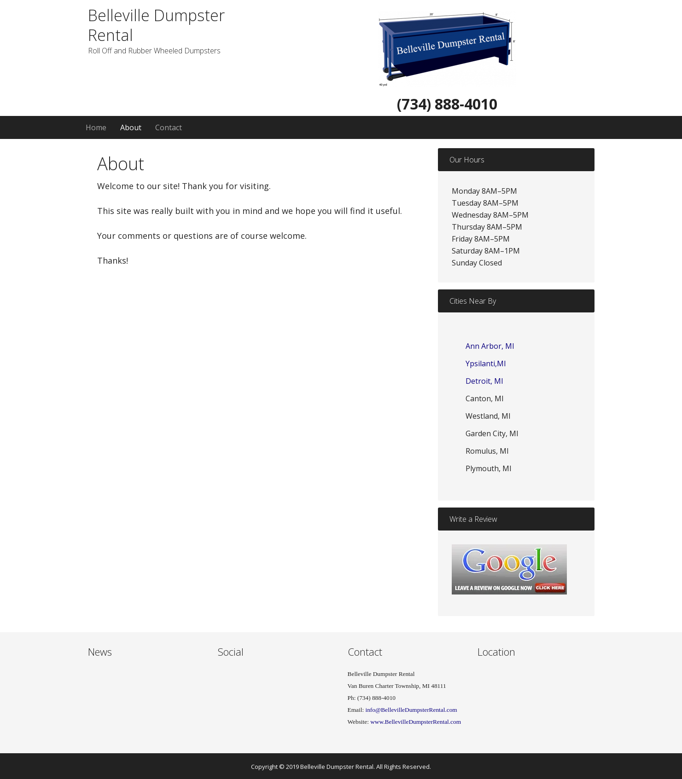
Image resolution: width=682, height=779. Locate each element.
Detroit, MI (484, 381)
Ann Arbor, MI (490, 346)
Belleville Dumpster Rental (156, 25)
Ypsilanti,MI (486, 363)
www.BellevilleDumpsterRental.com (415, 721)
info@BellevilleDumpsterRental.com (410, 709)
